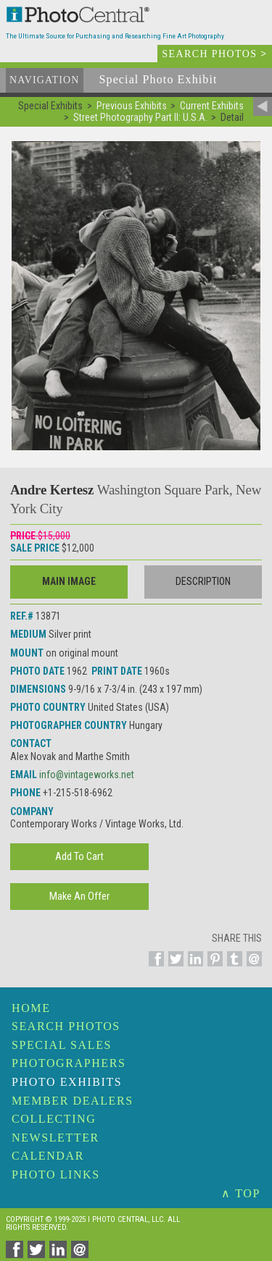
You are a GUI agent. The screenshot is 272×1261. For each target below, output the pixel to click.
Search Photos (66, 1026)
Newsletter (55, 1137)
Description (203, 581)
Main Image (69, 581)
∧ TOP (240, 1193)
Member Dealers (72, 1101)
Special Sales (62, 1045)
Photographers (68, 1063)
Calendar (48, 1156)
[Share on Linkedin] (193, 967)
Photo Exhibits (67, 1082)
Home (31, 1008)
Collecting (54, 1119)
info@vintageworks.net (86, 774)
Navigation (44, 80)
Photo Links (56, 1174)
